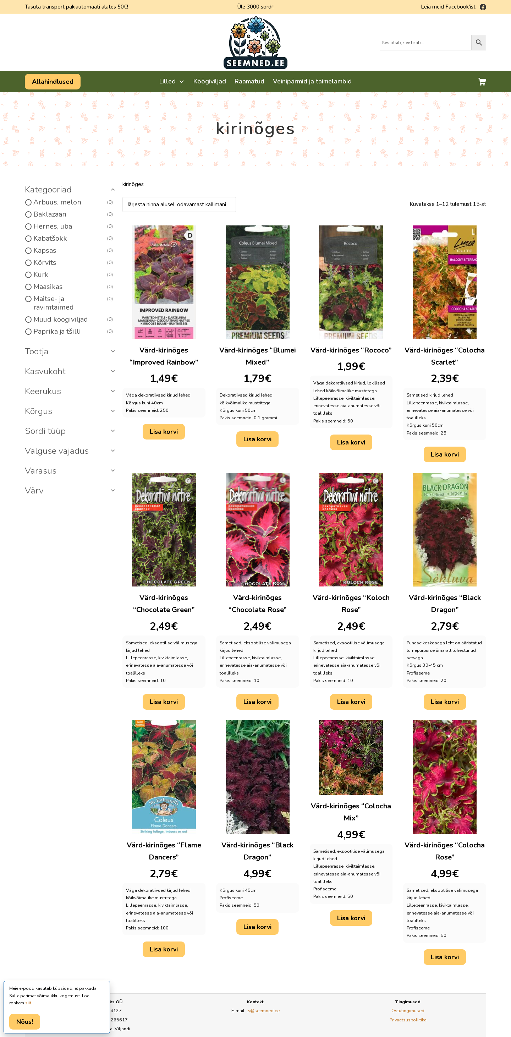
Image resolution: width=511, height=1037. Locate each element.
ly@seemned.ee (263, 1011)
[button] (71, 190)
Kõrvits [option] (73, 262)
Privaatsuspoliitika (408, 1020)
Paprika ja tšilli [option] (73, 331)
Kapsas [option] (73, 250)
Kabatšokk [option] (73, 238)
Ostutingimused (407, 1011)
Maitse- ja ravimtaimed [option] (73, 303)
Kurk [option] (73, 275)
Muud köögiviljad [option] (73, 319)
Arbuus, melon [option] (73, 202)
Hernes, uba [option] (73, 226)
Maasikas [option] (73, 287)
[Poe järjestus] (179, 204)
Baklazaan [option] (73, 214)
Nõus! (24, 1021)
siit (28, 1003)
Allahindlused (52, 81)
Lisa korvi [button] (164, 431)
